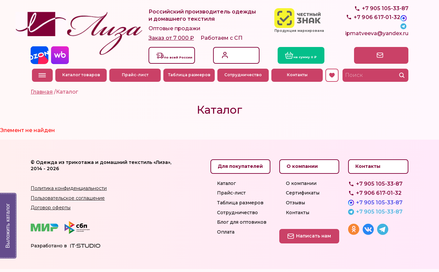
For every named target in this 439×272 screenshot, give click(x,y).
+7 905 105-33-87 (385, 23)
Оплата (225, 235)
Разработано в (49, 249)
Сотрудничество (244, 77)
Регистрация (240, 61)
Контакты (298, 77)
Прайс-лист (136, 77)
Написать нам (379, 58)
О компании (301, 186)
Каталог (226, 186)
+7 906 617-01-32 (378, 196)
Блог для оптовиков (241, 225)
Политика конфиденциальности (69, 191)
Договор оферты (50, 211)
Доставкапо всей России (183, 58)
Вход (230, 54)
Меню (42, 78)
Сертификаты (302, 196)
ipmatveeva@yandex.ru (376, 38)
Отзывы (295, 206)
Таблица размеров (190, 77)
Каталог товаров (82, 77)
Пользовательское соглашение (68, 201)
